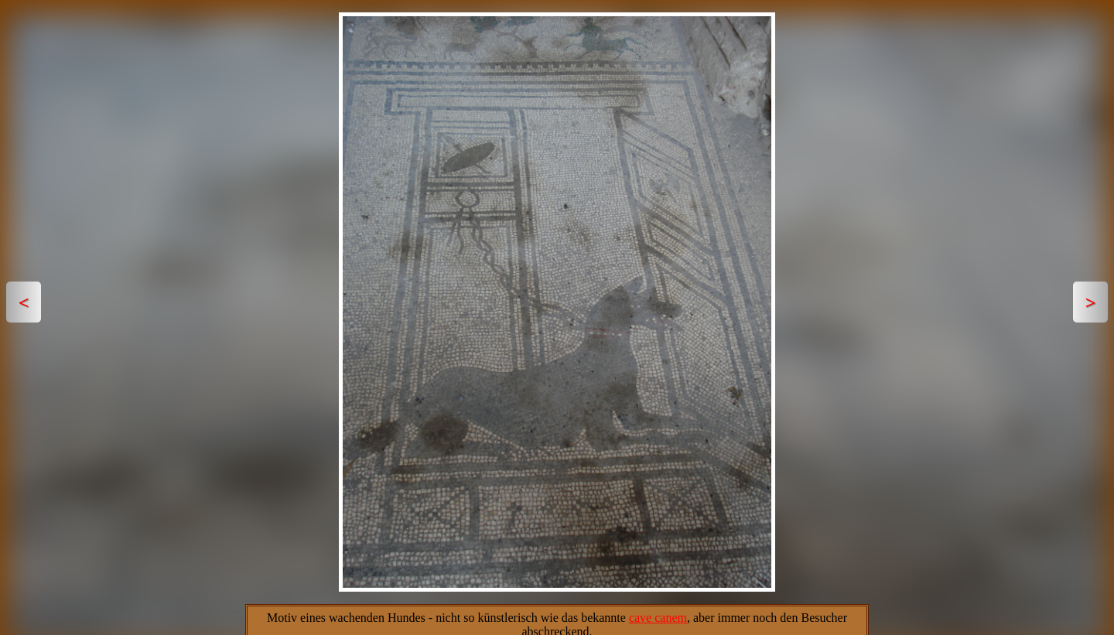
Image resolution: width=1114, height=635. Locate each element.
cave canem (658, 617)
